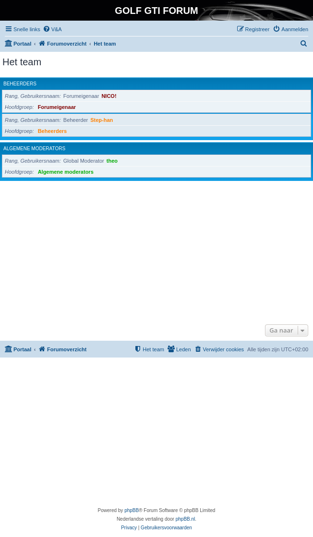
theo (112, 161)
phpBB (131, 510)
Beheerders (19, 83)
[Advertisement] (156, 250)
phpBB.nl (185, 519)
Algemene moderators (34, 148)
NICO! (108, 96)
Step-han (101, 120)
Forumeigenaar (57, 107)
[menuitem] (52, 29)
